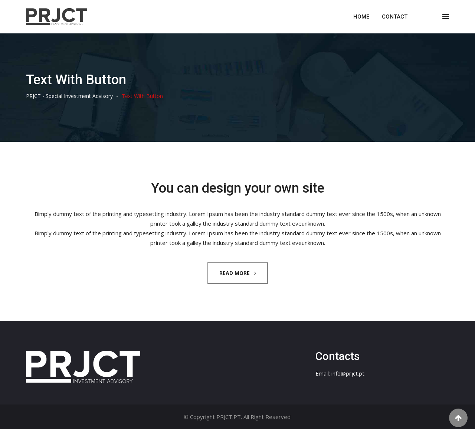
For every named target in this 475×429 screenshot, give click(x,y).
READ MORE (237, 272)
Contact (394, 16)
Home (361, 16)
